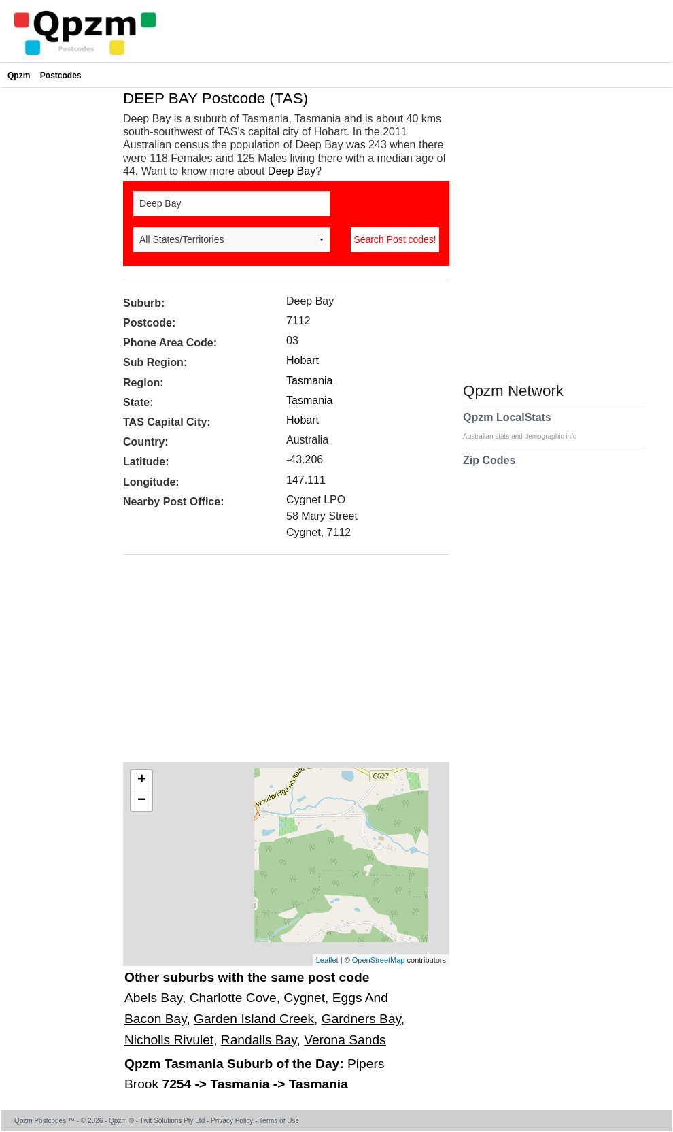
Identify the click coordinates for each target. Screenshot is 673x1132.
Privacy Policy (232, 1121)
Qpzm (18, 75)
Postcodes (61, 75)
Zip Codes (489, 468)
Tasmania (309, 380)
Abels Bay (153, 997)
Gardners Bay (361, 1019)
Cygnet (304, 997)
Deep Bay (291, 171)
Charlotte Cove (233, 997)
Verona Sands (345, 1040)
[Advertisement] (279, 663)
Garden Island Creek (254, 1019)
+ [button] (141, 780)
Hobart (302, 360)
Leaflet (327, 960)
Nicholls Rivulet (168, 1040)
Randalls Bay (259, 1040)
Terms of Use (279, 1121)
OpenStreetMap (378, 960)
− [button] (141, 800)
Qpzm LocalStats (526, 426)
